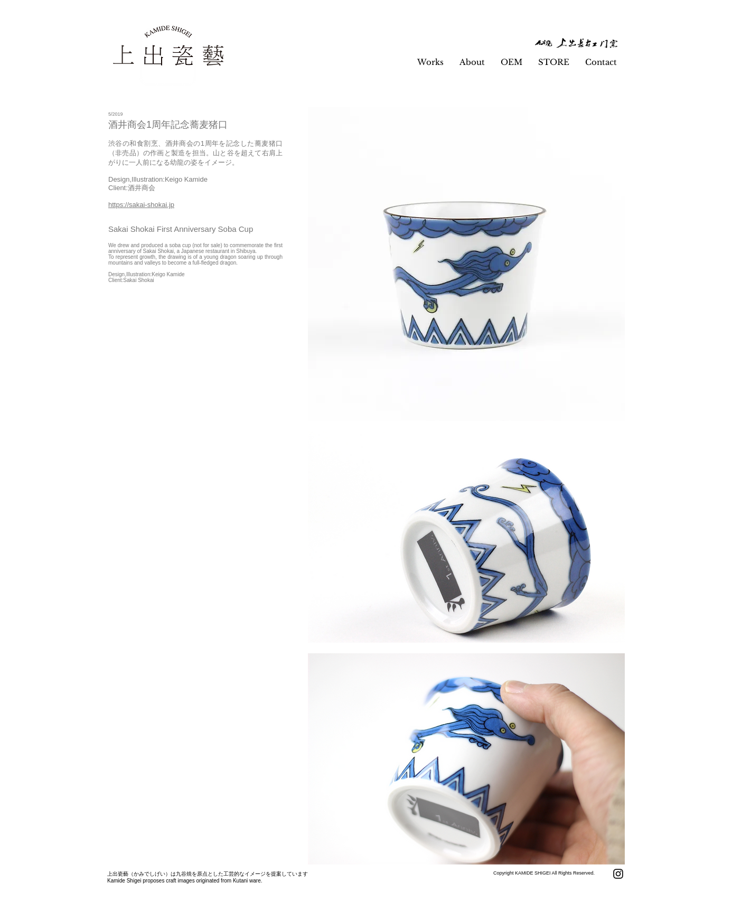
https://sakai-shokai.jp (141, 205)
